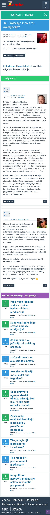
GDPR (5, 508)
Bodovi (21, 504)
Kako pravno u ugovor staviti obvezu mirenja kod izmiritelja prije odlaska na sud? (22, 398)
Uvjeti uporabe (37, 504)
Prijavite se (9, 66)
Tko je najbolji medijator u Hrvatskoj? (19, 444)
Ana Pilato (29, 35)
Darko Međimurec (23, 219)
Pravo (22, 35)
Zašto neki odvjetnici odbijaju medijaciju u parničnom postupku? (21, 422)
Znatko (25, 37)
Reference (8, 504)
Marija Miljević (14, 410)
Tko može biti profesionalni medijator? (18, 461)
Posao (29, 450)
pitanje (13, 35)
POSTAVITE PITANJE (21, 14)
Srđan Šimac (21, 95)
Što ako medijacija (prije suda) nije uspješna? (21, 375)
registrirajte (24, 66)
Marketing (32, 499)
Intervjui (18, 499)
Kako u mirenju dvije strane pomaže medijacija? (22, 326)
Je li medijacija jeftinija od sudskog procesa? (22, 343)
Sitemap (17, 508)
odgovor (13, 95)
